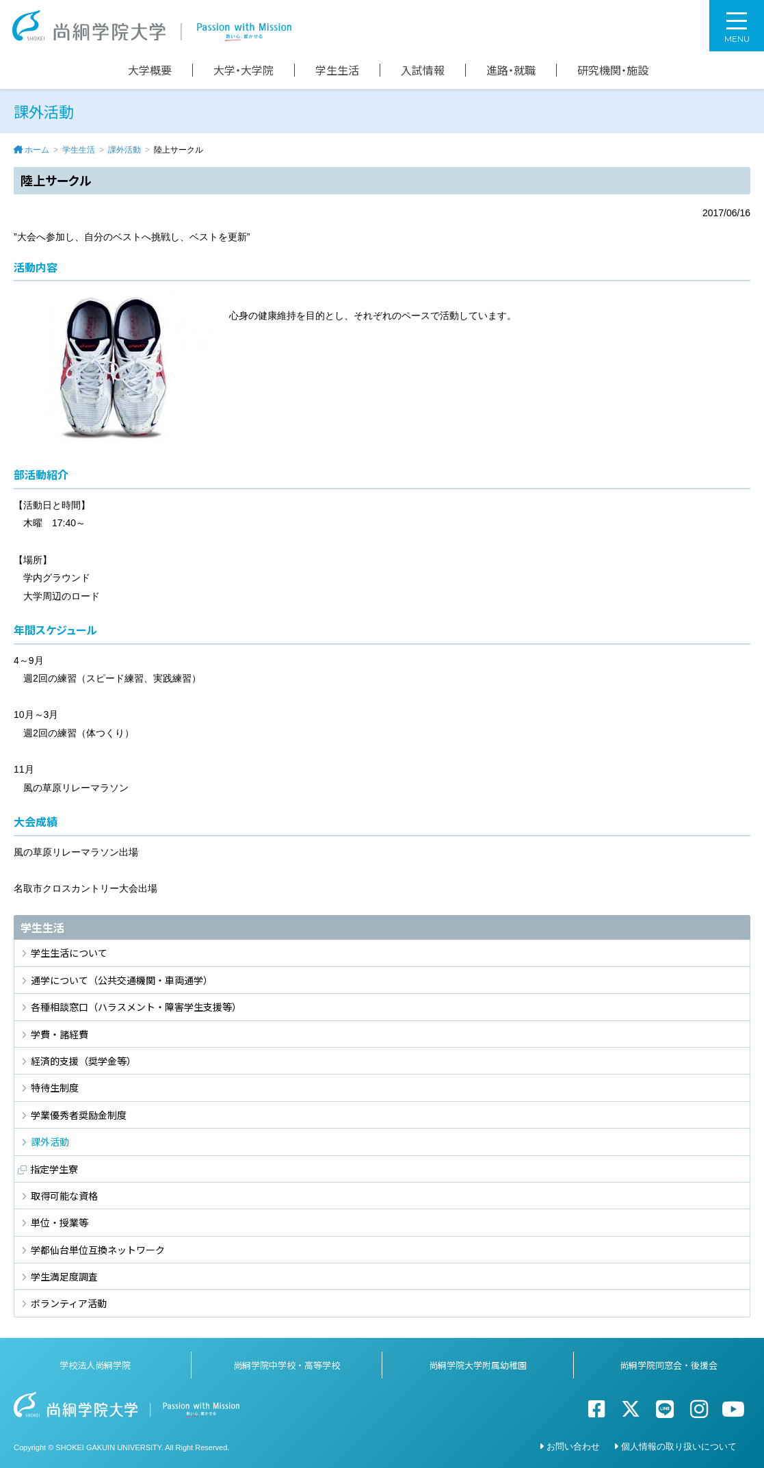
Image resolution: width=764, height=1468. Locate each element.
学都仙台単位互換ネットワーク (98, 1250)
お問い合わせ (573, 1446)
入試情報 (423, 70)
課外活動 (124, 150)
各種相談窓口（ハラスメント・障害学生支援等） (136, 1007)
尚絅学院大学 (151, 25)
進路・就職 (511, 70)
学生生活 (337, 70)
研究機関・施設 (612, 70)
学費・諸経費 (59, 1034)
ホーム (37, 150)
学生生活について (69, 953)
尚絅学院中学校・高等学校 (286, 1365)
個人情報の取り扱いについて (679, 1446)
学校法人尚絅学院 (95, 1365)
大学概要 (150, 70)
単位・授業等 (59, 1222)
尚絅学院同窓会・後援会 (668, 1365)
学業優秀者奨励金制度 (79, 1115)
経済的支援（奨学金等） (83, 1061)
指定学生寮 (54, 1169)
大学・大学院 (243, 70)
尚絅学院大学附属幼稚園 (478, 1365)
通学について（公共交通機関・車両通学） (122, 980)
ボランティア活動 (69, 1303)
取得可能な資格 (64, 1195)
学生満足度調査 (64, 1276)
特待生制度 (55, 1087)
